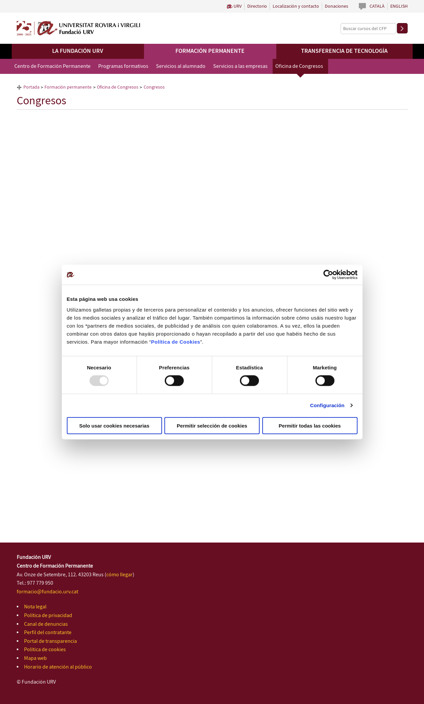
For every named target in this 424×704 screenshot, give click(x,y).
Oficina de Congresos (299, 66)
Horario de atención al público (58, 667)
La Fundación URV (77, 51)
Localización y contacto (296, 6)
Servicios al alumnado (180, 66)
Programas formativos (123, 66)
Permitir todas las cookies (310, 425)
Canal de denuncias (46, 624)
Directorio (257, 6)
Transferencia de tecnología (344, 51)
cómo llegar (119, 574)
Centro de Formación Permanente (52, 66)
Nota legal (35, 606)
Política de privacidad (48, 615)
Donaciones (336, 6)
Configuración (327, 405)
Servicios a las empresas (240, 66)
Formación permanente (210, 51)
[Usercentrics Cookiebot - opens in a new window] (328, 275)
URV (238, 6)
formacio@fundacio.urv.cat (47, 591)
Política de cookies (45, 649)
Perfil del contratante (48, 632)
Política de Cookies (175, 341)
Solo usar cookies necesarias (114, 425)
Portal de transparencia (50, 641)
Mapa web (35, 658)
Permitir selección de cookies (212, 425)
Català (377, 6)
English (399, 6)
